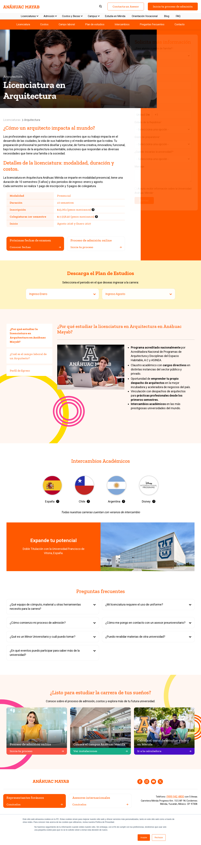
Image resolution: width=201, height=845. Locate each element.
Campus (92, 16)
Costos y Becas (71, 16)
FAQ (178, 16)
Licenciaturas (28, 16)
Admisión (49, 16)
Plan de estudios (94, 24)
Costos (44, 24)
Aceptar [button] (143, 837)
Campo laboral (67, 24)
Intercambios (122, 24)
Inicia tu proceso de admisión (173, 6)
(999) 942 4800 (175, 796)
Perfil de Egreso (20, 370)
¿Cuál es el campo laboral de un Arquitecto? (28, 356)
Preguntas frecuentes (152, 24)
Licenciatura (23, 24)
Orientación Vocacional (145, 16)
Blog (166, 16)
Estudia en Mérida (115, 16)
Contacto (180, 24)
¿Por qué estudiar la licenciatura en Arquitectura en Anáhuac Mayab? (28, 335)
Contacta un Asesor (125, 6)
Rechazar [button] (159, 837)
